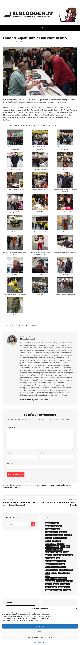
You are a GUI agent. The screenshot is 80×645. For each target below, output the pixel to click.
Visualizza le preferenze (40, 637)
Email (42, 453)
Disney (47, 541)
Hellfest (48, 555)
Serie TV (48, 584)
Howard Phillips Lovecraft (63, 555)
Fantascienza (50, 544)
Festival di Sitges (51, 546)
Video (47, 590)
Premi (47, 575)
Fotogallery (49, 549)
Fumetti (13, 326)
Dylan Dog (56, 541)
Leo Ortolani (50, 558)
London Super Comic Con (27, 326)
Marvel (62, 570)
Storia (56, 584)
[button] (77, 609)
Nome (9, 453)
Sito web (10, 463)
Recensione (49, 581)
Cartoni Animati (51, 532)
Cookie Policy (36, 642)
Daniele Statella (60, 538)
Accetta (40, 626)
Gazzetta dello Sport (53, 552)
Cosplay (48, 538)
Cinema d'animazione (53, 535)
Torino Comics (50, 587)
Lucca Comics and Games (55, 567)
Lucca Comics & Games (54, 564)
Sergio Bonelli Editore (65, 581)
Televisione (65, 584)
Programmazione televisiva (55, 578)
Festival (61, 544)
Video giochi (56, 590)
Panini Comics (64, 573)
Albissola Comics (51, 523)
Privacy (44, 642)
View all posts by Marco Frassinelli (34, 400)
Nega (40, 632)
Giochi (66, 552)
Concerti (67, 535)
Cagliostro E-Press (52, 529)
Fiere (6, 326)
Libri (58, 558)
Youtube (67, 590)
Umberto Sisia (64, 587)
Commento (11, 427)
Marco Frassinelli (8, 42)
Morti (47, 573)
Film (67, 546)
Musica (54, 573)
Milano (69, 570)
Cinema (63, 532)
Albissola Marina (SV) (53, 526)
